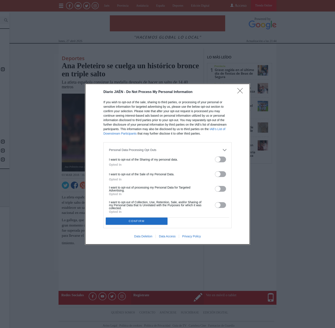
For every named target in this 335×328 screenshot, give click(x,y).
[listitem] (167, 150)
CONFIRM (137, 221)
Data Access (167, 236)
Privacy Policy (191, 236)
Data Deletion (143, 236)
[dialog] (167, 164)
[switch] (220, 159)
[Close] (241, 92)
